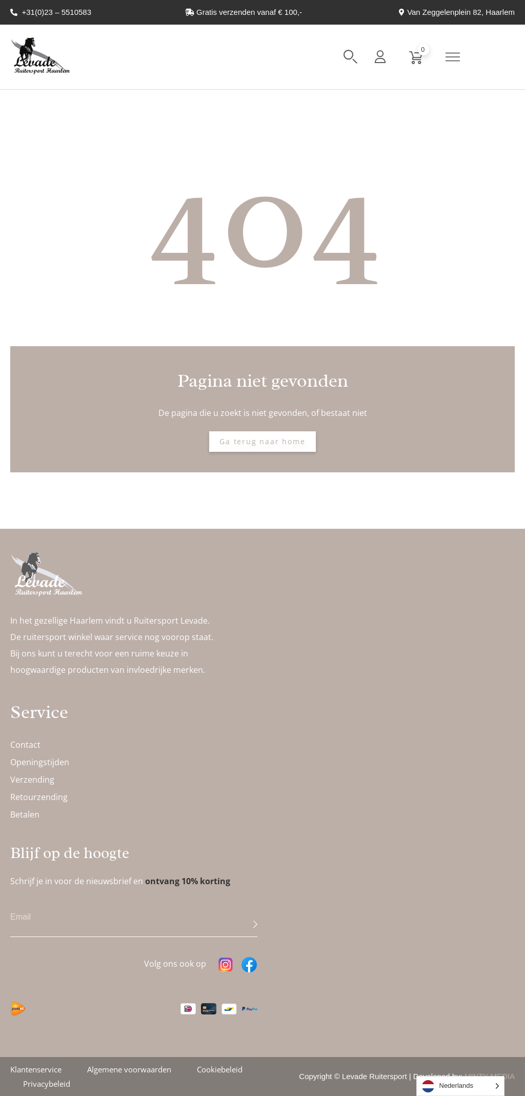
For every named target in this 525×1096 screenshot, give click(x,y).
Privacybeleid (46, 1084)
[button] (350, 56)
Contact (25, 744)
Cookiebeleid (220, 1069)
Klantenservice (36, 1069)
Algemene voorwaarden (129, 1069)
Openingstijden (39, 762)
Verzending (32, 779)
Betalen (24, 814)
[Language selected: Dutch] (460, 1086)
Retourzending (39, 797)
